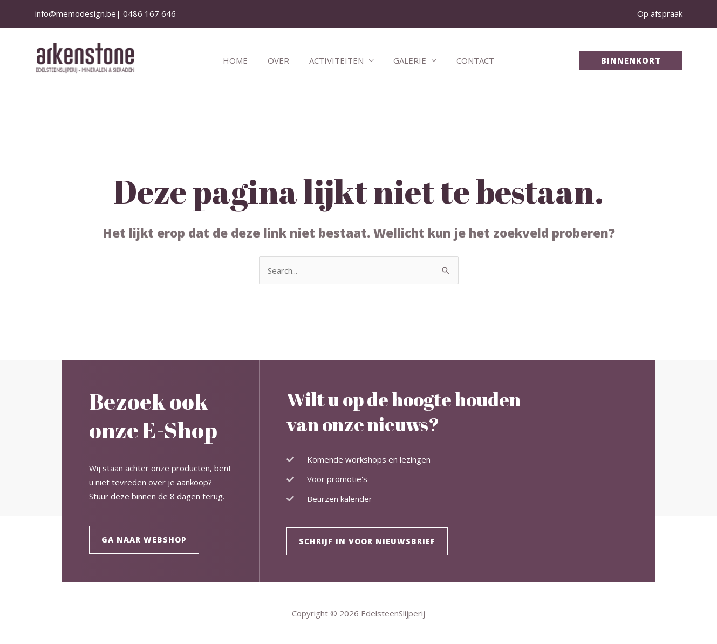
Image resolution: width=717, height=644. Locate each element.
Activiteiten (336, 60)
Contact (468, 60)
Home (242, 60)
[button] (630, 60)
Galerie (406, 60)
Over (282, 60)
